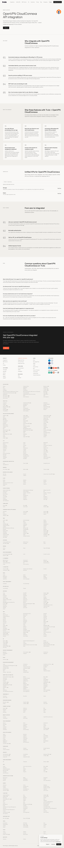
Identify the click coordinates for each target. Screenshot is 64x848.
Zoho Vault (45, 703)
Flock (24, 642)
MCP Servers (24, 2)
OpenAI (45, 514)
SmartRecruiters (26, 455)
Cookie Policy (35, 373)
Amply (4, 574)
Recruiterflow (25, 454)
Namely (4, 626)
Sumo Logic (5, 697)
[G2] (54, 368)
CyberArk (26, 702)
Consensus (25, 724)
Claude (25, 420)
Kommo (45, 526)
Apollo (4, 734)
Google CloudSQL (26, 426)
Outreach (4, 726)
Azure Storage (25, 491)
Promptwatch (25, 408)
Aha (24, 795)
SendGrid (45, 577)
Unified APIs (18, 2)
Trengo (4, 810)
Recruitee (4, 454)
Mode (24, 406)
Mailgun (24, 576)
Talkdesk (24, 606)
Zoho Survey (46, 790)
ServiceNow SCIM (47, 806)
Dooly (45, 724)
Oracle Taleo (46, 451)
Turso (45, 543)
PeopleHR (25, 629)
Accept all (58, 844)
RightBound (5, 740)
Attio (4, 521)
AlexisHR (45, 613)
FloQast (46, 388)
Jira (24, 801)
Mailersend (5, 576)
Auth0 (4, 766)
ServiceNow (25, 806)
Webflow (24, 688)
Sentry (4, 432)
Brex (4, 387)
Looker (5, 405)
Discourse (25, 665)
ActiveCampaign (26, 520)
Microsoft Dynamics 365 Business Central (10, 391)
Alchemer (4, 785)
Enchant (24, 594)
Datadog (4, 423)
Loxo (4, 451)
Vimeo (45, 825)
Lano (44, 624)
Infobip (24, 839)
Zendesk (4, 607)
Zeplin (4, 549)
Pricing (37, 2)
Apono (5, 640)
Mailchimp (45, 574)
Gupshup (4, 839)
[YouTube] (56, 368)
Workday (45, 634)
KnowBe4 (45, 666)
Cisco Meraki (5, 420)
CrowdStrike (25, 754)
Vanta (4, 506)
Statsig (24, 588)
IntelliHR (24, 622)
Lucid (5, 496)
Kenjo (24, 624)
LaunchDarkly (5, 588)
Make (24, 802)
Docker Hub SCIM (27, 423)
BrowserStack (46, 419)
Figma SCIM (47, 548)
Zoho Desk (25, 607)
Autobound (46, 722)
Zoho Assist (25, 718)
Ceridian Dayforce (6, 616)
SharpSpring (25, 687)
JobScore (45, 449)
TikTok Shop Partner (6, 562)
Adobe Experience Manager (28, 490)
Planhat (46, 530)
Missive (24, 602)
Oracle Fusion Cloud (28, 430)
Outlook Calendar (6, 749)
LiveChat (24, 643)
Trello (45, 809)
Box (44, 491)
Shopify (46, 561)
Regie (44, 726)
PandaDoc (45, 496)
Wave (24, 395)
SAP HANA (6, 543)
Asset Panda (47, 416)
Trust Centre (35, 371)
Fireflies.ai (5, 514)
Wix (23, 562)
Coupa (4, 388)
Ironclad (45, 568)
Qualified (4, 686)
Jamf (24, 554)
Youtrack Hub (6, 812)
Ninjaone (5, 555)
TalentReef (5, 457)
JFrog (45, 482)
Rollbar (24, 431)
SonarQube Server (7, 434)
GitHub (24, 481)
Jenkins (24, 482)
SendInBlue (46, 686)
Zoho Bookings (26, 729)
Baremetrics (5, 777)
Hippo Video (25, 824)
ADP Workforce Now (27, 613)
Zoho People (25, 636)
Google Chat (46, 642)
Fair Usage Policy (36, 361)
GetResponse (25, 680)
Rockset (5, 409)
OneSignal (5, 577)
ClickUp (45, 797)
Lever (46, 450)
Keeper (4, 703)
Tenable (46, 755)
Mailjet (45, 576)
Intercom (4, 600)
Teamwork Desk (46, 606)
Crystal (4, 736)
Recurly (4, 780)
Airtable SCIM (5, 796)
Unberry (4, 458)
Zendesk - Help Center (7, 672)
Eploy (24, 446)
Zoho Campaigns (26, 578)
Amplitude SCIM (27, 402)
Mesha (4, 374)
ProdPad (24, 805)
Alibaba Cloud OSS (47, 490)
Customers (33, 2)
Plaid (45, 392)
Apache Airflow (47, 415)
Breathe (45, 614)
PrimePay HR (26, 630)
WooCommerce (46, 562)
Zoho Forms (25, 790)
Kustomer (25, 600)
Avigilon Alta (46, 418)
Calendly (24, 748)
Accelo (5, 520)
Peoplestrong (46, 629)
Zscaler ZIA (5, 756)
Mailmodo (45, 683)
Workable (25, 458)
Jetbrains (25, 427)
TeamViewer (5, 718)
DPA (34, 368)
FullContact (25, 738)
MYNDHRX (46, 625)
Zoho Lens (45, 607)
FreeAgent (5, 390)
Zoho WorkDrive (6, 500)
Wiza (44, 742)
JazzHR (24, 449)
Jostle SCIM (5, 643)
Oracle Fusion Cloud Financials (9, 392)
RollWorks (5, 742)
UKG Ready (25, 634)
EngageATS (5, 446)
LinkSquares (6, 570)
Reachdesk (25, 726)
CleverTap (5, 678)
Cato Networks (7, 754)
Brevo (24, 521)
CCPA (34, 365)
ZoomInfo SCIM (7, 743)
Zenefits (4, 636)
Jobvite (24, 450)
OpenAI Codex (6, 430)
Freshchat (5, 595)
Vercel (4, 485)
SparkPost (5, 578)
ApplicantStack (5, 442)
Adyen (5, 708)
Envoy (24, 424)
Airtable (46, 795)
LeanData (25, 739)
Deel (24, 617)
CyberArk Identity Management (28, 640)
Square (24, 633)
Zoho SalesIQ (46, 729)
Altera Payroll (5, 614)
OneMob (45, 824)
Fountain (45, 446)
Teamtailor (25, 457)
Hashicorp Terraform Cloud (8, 482)
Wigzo (45, 688)
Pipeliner (24, 530)
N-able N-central (47, 554)
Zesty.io (45, 436)
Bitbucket (25, 797)
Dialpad (24, 831)
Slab (4, 670)
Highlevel (24, 525)
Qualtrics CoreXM (47, 787)
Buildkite (24, 480)
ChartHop (45, 616)
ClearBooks (46, 387)
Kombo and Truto (21, 363)
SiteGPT (4, 377)
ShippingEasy (25, 561)
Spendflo (4, 371)
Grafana (45, 426)
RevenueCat (25, 780)
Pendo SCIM (47, 406)
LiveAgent (45, 600)
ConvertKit (5, 679)
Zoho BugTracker (26, 812)
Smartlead (5, 729)
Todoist (24, 809)
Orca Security (6, 755)
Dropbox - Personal (47, 492)
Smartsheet (25, 808)
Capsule (45, 521)
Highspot (24, 725)
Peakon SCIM (6, 834)
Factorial (45, 617)
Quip (24, 669)
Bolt (44, 708)
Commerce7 (25, 560)
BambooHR (25, 614)
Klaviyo (24, 682)
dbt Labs (4, 474)
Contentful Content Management (10, 665)
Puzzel (5, 603)
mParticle (26, 684)
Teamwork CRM (6, 534)
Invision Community (26, 666)
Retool (5, 431)
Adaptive (5, 415)
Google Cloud (5, 426)
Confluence (25, 664)
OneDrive (25, 496)
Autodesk (25, 418)
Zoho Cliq (4, 647)
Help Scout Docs (47, 599)
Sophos (24, 755)
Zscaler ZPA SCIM (26, 756)
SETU (24, 712)
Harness (45, 481)
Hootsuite (6, 682)
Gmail (24, 574)
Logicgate (45, 505)
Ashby (24, 442)
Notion (4, 669)
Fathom (46, 512)
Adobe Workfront (6, 795)
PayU (44, 710)
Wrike (24, 810)
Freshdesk (25, 595)
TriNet (45, 633)
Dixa (44, 799)
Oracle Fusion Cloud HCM (49, 626)
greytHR (4, 618)
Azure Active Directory (27, 766)
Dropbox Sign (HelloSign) (27, 568)
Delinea (45, 640)
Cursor (46, 422)
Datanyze (25, 736)
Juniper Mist (46, 427)
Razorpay (4, 712)
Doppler (45, 423)
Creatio (24, 422)
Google (45, 767)
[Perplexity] (51, 372)
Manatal (24, 451)
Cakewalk (25, 761)
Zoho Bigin (45, 535)
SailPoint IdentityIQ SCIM (49, 644)
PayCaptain (5, 628)
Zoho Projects (46, 812)
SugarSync (25, 499)
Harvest (4, 620)
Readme (45, 669)
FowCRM (5, 524)
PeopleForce (6, 629)
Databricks (45, 402)
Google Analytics (47, 404)
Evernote (45, 494)
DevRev (24, 799)
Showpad (46, 728)
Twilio (24, 435)
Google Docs (46, 665)
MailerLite (25, 683)
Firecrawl (45, 424)
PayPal (24, 710)
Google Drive (25, 495)
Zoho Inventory (26, 564)
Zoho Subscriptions (47, 780)
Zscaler (5, 437)
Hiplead (45, 738)
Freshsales (25, 524)
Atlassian (4, 418)
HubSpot (45, 525)
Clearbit (4, 735)
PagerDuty (45, 653)
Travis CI (45, 484)
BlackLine (46, 386)
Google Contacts (6, 525)
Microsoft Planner (47, 802)
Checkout (25, 709)
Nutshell (4, 529)
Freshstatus (5, 653)
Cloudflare (45, 420)
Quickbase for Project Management (9, 806)
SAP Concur (6, 395)
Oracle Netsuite (26, 392)
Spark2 (4, 376)
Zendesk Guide (26, 672)
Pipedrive (45, 529)
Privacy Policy (35, 366)
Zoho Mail (45, 578)
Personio (4, 630)
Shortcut (4, 808)
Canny (24, 785)
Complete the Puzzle (22, 358)
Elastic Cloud (5, 424)
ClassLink (4, 767)
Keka (4, 624)
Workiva (46, 506)
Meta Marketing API (7, 684)
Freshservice (46, 652)
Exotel (45, 831)
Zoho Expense (46, 396)
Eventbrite (5, 583)
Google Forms (25, 786)
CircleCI (45, 480)
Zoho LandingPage (47, 690)
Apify (4, 416)
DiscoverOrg (46, 736)
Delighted (45, 785)
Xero (44, 395)
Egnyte (24, 494)
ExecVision (25, 512)
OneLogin (4, 771)
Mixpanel (45, 405)
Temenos (46, 469)
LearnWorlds (26, 668)
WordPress (5, 690)
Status (19, 369)
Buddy (4, 480)
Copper (24, 522)
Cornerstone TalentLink (48, 445)
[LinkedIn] (49, 368)
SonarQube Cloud (47, 432)
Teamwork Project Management (9, 809)
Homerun (4, 449)
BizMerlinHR (46, 442)
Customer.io (25, 679)
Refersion (45, 560)
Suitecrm (26, 533)
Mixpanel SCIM (6, 406)
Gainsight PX (25, 404)
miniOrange (5, 644)
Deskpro (46, 593)
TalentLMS (25, 670)
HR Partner (25, 621)
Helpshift (45, 800)
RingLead (25, 740)
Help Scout (25, 599)
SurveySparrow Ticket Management (50, 808)
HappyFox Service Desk (7, 599)
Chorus (46, 511)
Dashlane (45, 702)
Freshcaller (45, 594)
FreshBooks (25, 390)
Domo (4, 738)
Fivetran (24, 474)
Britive (46, 766)
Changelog (45, 2)
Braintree (4, 709)
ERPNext (24, 388)
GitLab (4, 800)
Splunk (45, 696)
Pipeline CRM (5, 530)
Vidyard (25, 825)
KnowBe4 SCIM (6, 668)
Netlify (45, 428)
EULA (34, 360)
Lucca (24, 625)
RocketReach (46, 740)
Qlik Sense (45, 408)
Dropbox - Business (26, 492)
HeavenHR (25, 620)
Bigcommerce (5, 560)
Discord (5, 642)
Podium (46, 602)
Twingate (45, 435)
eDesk (4, 594)
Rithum (5, 561)
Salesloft (4, 728)
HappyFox (45, 598)
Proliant (45, 630)
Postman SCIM (47, 430)
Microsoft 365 (5, 770)
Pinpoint (24, 453)
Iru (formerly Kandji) (7, 554)
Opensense (46, 684)
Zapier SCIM (26, 436)
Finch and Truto (21, 361)
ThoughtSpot (5, 410)
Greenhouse (25, 447)
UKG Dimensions (6, 634)
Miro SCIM (6, 818)
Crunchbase (46, 735)
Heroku (4, 427)
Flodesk (4, 680)
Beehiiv (24, 676)
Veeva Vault (25, 506)
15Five (4, 613)
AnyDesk (4, 716)
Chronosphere (27, 652)
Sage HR (4, 455)
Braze (46, 676)
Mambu (25, 469)
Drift (4, 512)
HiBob (45, 620)
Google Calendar (47, 748)
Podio (4, 805)
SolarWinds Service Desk (48, 604)
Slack (24, 646)
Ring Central (25, 834)
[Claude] (54, 372)
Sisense (45, 409)
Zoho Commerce (26, 690)
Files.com (4, 495)
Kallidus (45, 622)
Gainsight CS (46, 524)
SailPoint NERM (7, 646)
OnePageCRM (25, 529)
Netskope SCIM (47, 754)
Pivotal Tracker (46, 804)
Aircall (4, 831)
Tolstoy (4, 825)
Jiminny (24, 514)
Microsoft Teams (47, 643)
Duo (24, 767)
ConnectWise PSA (7, 799)
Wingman (6, 515)
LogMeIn (24, 716)
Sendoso (5, 687)
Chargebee (46, 777)
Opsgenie (25, 653)
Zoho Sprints (5, 813)
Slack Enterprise (46, 646)
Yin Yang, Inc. (6, 845)
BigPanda (4, 652)
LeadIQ (4, 739)
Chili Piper (5, 724)
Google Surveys (46, 786)
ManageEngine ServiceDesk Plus (9, 602)
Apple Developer (26, 416)
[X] (51, 368)
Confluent (5, 422)
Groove (5, 598)
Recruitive (45, 454)
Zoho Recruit (46, 458)
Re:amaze (4, 604)
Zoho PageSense (26, 691)
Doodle (4, 786)
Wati (4, 688)
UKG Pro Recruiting (47, 457)
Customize (53, 844)
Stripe (45, 712)
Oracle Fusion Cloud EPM (49, 474)
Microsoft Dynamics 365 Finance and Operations (32, 391)
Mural (44, 668)
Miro (4, 428)
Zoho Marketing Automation (8, 691)
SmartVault (5, 499)
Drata (5, 505)
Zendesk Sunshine (26, 535)
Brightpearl (25, 387)
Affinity (45, 520)
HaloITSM (25, 598)
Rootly (4, 654)
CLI (28, 2)
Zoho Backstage (26, 583)
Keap (24, 526)
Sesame (5, 633)
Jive (44, 495)
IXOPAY (45, 709)
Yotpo (4, 564)
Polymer (45, 453)
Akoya (4, 386)
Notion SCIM (26, 818)
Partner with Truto (57, 2)
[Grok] (58, 372)
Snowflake (25, 543)
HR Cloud (4, 621)
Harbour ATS (46, 447)
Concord (5, 568)
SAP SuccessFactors (47, 632)
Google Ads (46, 680)
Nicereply (25, 787)
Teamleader (46, 533)
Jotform (4, 787)
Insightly (4, 526)
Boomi (24, 419)
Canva (4, 548)
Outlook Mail (25, 749)
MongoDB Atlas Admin (27, 428)
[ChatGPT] (49, 372)
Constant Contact (26, 678)
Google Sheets (5, 666)
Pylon (46, 603)
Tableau (24, 475)
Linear (4, 802)
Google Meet (5, 824)
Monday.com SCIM (27, 804)
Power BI (4, 475)
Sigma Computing (26, 409)
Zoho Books (6, 396)
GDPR (34, 363)
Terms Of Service (36, 370)
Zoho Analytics (26, 410)
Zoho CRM (5, 537)
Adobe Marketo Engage (8, 676)
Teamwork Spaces (47, 670)
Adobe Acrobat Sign (6, 490)
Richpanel (25, 604)
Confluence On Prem (49, 664)
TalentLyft (45, 455)
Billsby (24, 777)
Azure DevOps (46, 796)
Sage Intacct (46, 394)
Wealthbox (47, 534)
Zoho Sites (45, 691)
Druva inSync (5, 494)
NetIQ (24, 770)
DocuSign (4, 492)
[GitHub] (58, 368)
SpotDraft (25, 570)
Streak (46, 532)
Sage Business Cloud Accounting (29, 394)
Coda (4, 664)
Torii (45, 771)
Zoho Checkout (26, 396)
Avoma (25, 511)
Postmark (25, 577)
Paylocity (46, 628)
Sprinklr (45, 687)
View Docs (59, 188)
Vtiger (24, 534)
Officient (24, 626)
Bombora (25, 734)
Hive (4, 801)
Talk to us (6, 27)
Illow (25, 505)
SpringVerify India (47, 463)
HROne (46, 621)
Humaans (4, 622)
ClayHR (4, 617)
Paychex (24, 628)
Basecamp (5, 797)
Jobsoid (4, 450)
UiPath (4, 436)
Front (44, 595)
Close (4, 522)
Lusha (45, 739)
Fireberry (45, 522)
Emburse (46, 761)
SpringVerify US (5, 464)
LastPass (26, 703)
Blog (41, 2)
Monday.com (5, 804)
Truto (4, 435)
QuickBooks (5, 394)
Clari (44, 734)
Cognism (24, 735)
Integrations (12, 2)
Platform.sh (5, 484)
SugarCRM (5, 533)
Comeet (24, 445)
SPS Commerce (26, 742)
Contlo (45, 678)
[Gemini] (56, 372)
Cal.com (4, 748)
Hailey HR (45, 618)
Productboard (46, 805)
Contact (19, 377)
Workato (5, 659)
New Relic (25, 696)
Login (51, 2)
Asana (24, 796)
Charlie (24, 616)
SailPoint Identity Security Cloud (30, 644)
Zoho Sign (45, 499)
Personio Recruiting (6, 453)
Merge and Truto (21, 360)
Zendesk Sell (5, 535)
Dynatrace (5, 696)
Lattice (5, 625)
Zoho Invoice (5, 398)
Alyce (24, 722)
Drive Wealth (6, 469)
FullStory (4, 404)
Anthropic (5, 511)
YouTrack (45, 810)
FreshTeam (5, 447)
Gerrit (4, 481)
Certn (4, 463)
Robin (45, 749)
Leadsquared (47, 682)
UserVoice (6, 790)
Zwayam (45, 636)
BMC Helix (5, 419)
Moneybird (45, 391)
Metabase (25, 405)
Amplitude (5, 402)
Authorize (25, 708)
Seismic (24, 728)
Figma (24, 548)
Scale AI (45, 431)
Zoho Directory (5, 772)
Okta (44, 770)
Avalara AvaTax (26, 386)
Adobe (25, 415)
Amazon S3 (5, 491)
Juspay (4, 710)
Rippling (25, 632)
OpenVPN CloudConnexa (48, 716)
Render (24, 484)
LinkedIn (5, 683)
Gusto (24, 618)
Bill (3, 761)
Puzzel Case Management (29, 603)
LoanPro (46, 390)
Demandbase (46, 679)
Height (24, 800)
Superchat (5, 606)
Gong (4, 725)
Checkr (25, 463)
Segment (25, 686)
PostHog (4, 408)
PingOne (24, 771)
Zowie (4, 608)
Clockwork (5, 445)
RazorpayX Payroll (6, 632)
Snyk (24, 432)
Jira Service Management (48, 801)
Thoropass (5, 369)
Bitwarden (6, 702)
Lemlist (45, 725)
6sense (4, 722)
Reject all (47, 844)
